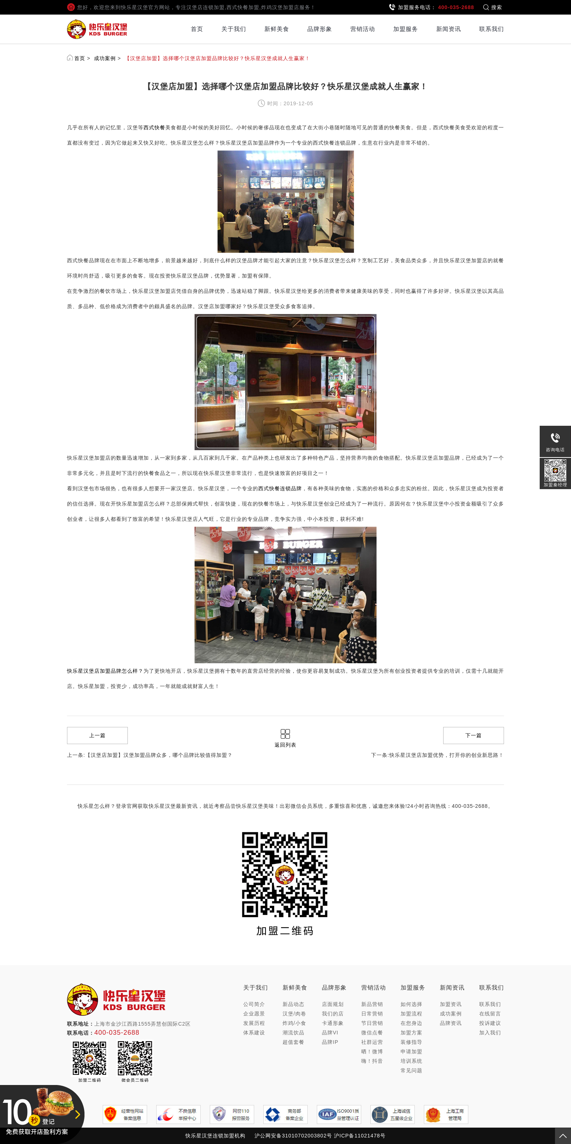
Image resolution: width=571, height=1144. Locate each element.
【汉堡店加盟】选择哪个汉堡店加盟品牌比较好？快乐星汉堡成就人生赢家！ (217, 58)
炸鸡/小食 (294, 1023)
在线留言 (490, 1014)
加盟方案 (411, 1032)
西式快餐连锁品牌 (280, 488)
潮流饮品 (293, 1032)
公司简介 (254, 1004)
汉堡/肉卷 (294, 1014)
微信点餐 (372, 1032)
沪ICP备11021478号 (360, 1136)
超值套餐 (293, 1042)
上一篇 (97, 735)
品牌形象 (319, 29)
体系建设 (254, 1032)
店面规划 (333, 1004)
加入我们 (490, 1032)
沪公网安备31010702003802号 (293, 1136)
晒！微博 (372, 1051)
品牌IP (330, 1042)
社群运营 (372, 1042)
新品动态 (293, 1004)
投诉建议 (490, 1023)
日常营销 (372, 1014)
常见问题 (411, 1070)
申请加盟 (411, 1051)
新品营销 (372, 1004)
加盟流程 (411, 1014)
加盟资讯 (451, 1004)
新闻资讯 (448, 29)
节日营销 (372, 1023)
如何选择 (411, 1004)
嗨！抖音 (372, 1061)
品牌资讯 (451, 1023)
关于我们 (233, 29)
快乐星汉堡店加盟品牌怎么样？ (105, 671)
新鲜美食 (276, 29)
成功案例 (105, 58)
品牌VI (330, 1032)
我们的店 (333, 1014)
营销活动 (362, 29)
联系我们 (491, 29)
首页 (197, 29)
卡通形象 (333, 1023)
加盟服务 (405, 29)
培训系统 (411, 1061)
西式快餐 (154, 127)
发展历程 (254, 1023)
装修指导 (411, 1042)
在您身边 (411, 1023)
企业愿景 (254, 1014)
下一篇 (473, 735)
